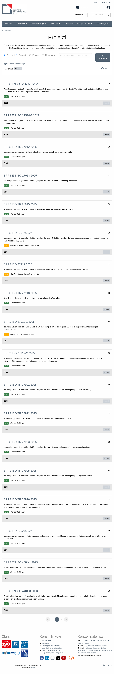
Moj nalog (104, 7)
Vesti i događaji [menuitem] (103, 23)
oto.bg (33, 667)
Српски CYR (106, 2)
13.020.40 (18, 68)
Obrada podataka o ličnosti (51, 646)
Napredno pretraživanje (14, 64)
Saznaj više (106, 103)
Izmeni (105, 68)
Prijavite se (108, 665)
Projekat (9, 55)
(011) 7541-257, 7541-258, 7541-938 (96, 646)
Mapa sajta (45, 643)
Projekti (8, 30)
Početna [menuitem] (8, 23)
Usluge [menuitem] (68, 23)
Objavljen (22, 55)
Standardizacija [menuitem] (38, 23)
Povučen (35, 55)
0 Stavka (81, 7)
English (97, 2)
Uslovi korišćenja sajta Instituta (52, 648)
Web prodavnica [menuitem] (83, 23)
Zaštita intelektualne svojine (51, 650)
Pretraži (103, 57)
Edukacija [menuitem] (54, 23)
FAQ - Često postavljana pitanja (52, 653)
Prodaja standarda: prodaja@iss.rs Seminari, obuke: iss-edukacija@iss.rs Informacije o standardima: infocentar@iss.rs (95, 650)
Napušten (48, 55)
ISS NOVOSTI (46, 641)
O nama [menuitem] (21, 23)
